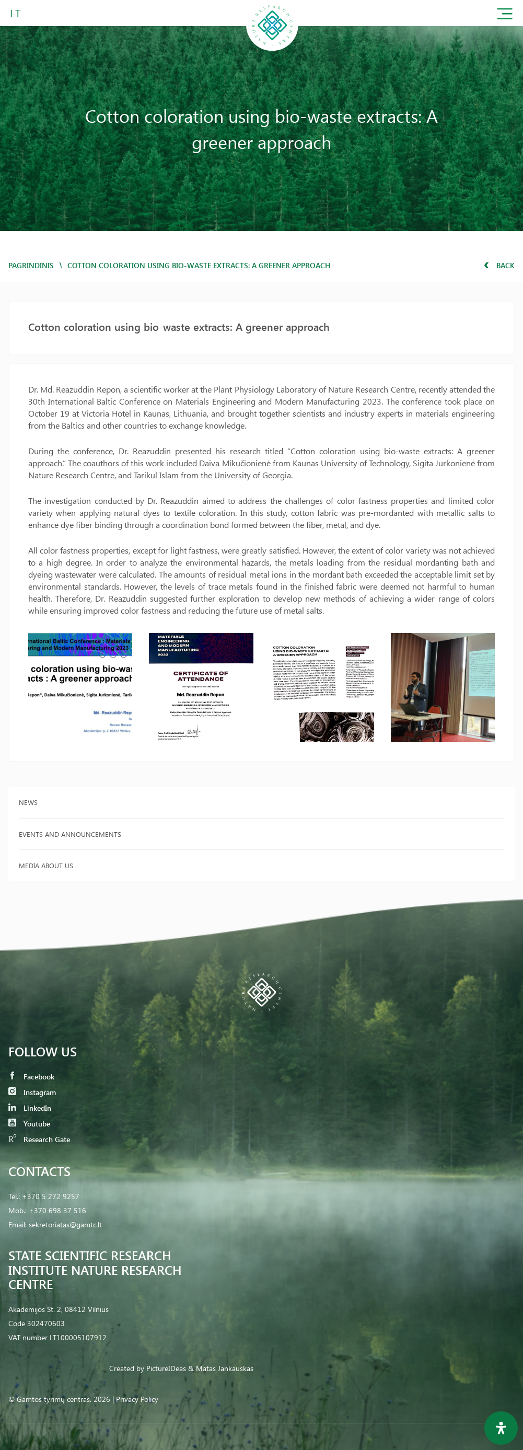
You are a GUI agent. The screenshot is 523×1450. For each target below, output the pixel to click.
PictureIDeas (166, 1368)
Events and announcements (70, 834)
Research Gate (39, 1139)
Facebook (31, 1076)
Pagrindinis (31, 265)
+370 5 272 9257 (50, 1196)
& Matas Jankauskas (220, 1368)
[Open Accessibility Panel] (501, 1428)
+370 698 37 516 (57, 1210)
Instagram (32, 1092)
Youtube (29, 1124)
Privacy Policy (137, 1399)
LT (15, 13)
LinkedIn (29, 1108)
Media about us (46, 865)
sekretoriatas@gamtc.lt (65, 1224)
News (28, 802)
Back (499, 265)
